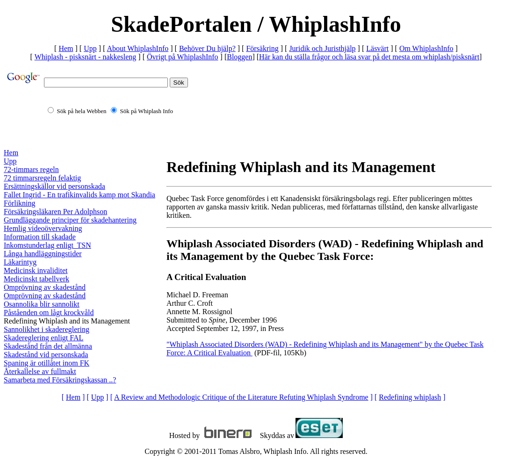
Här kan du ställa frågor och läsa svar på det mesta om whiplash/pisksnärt (369, 57)
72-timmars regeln (31, 169)
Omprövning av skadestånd (45, 287)
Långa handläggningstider (43, 254)
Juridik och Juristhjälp (322, 48)
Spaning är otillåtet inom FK (46, 363)
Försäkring (262, 48)
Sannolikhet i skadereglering (46, 329)
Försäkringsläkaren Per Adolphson (55, 212)
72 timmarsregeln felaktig (42, 178)
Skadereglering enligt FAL (43, 338)
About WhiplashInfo (138, 48)
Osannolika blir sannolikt (41, 304)
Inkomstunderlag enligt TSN (47, 245)
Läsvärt (377, 48)
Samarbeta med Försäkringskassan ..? (60, 380)
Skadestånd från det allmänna (48, 346)
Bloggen (239, 57)
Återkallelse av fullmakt (40, 371)
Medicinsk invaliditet (35, 270)
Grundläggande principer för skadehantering (70, 220)
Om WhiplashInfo (426, 48)
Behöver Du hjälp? (207, 48)
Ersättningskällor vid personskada (54, 186)
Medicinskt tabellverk (36, 279)
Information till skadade (40, 237)
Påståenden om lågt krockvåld (49, 312)
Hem (65, 48)
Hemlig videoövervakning (43, 228)
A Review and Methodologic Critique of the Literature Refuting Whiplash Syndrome (241, 397)
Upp (90, 48)
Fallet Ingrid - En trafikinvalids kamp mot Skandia (79, 195)
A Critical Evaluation (206, 277)
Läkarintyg (20, 262)
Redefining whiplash (410, 397)
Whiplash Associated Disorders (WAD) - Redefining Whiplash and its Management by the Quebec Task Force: (324, 249)
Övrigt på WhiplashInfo (182, 57)
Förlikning (20, 203)
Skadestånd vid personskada (46, 355)
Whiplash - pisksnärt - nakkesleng (86, 57)
